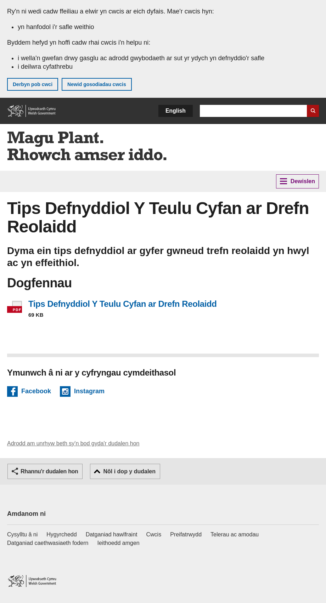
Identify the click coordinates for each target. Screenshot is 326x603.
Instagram (89, 392)
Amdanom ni (26, 513)
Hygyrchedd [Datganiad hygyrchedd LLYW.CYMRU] (61, 534)
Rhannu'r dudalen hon (49, 471)
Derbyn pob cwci (32, 84)
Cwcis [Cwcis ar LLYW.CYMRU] (154, 534)
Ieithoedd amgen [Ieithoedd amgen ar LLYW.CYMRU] (118, 543)
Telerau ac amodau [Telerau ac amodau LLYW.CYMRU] (234, 534)
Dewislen (297, 181)
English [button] (175, 111)
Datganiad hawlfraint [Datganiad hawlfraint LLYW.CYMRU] (111, 534)
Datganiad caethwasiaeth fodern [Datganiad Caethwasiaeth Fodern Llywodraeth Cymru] (48, 543)
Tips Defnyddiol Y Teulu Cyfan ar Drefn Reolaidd (122, 304)
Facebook (36, 392)
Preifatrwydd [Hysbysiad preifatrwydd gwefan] (186, 534)
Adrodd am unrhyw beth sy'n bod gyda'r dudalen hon (73, 443)
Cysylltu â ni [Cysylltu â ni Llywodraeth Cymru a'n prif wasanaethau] (22, 534)
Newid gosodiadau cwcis (96, 84)
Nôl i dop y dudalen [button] (129, 471)
